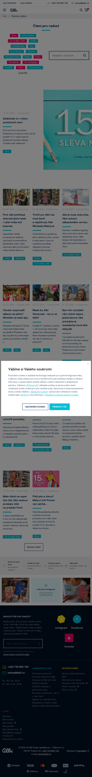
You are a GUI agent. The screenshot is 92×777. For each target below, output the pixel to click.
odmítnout (24, 395)
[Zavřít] (88, 364)
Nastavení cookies (39, 391)
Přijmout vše (32, 385)
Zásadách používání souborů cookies (61, 395)
